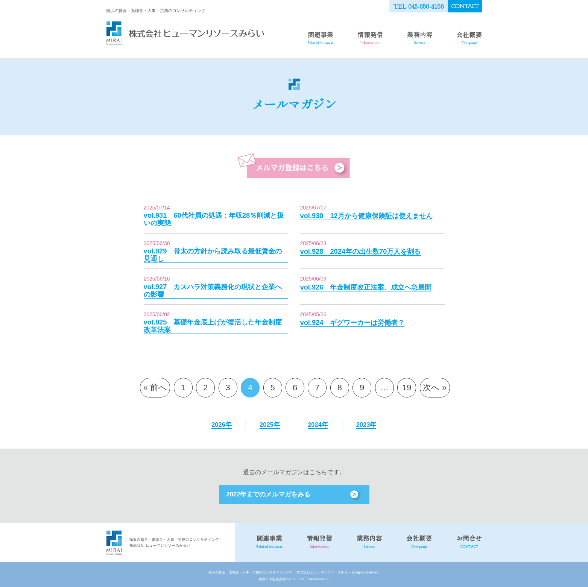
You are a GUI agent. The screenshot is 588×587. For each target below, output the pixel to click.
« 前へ (155, 385)
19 (406, 385)
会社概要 (470, 37)
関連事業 (320, 37)
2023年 (366, 423)
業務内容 (421, 37)
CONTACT (465, 6)
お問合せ (470, 539)
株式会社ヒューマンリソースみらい (322, 570)
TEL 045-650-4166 (419, 5)
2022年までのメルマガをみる (266, 492)
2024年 (318, 423)
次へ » (435, 385)
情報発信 (371, 37)
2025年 (270, 423)
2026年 (221, 423)
